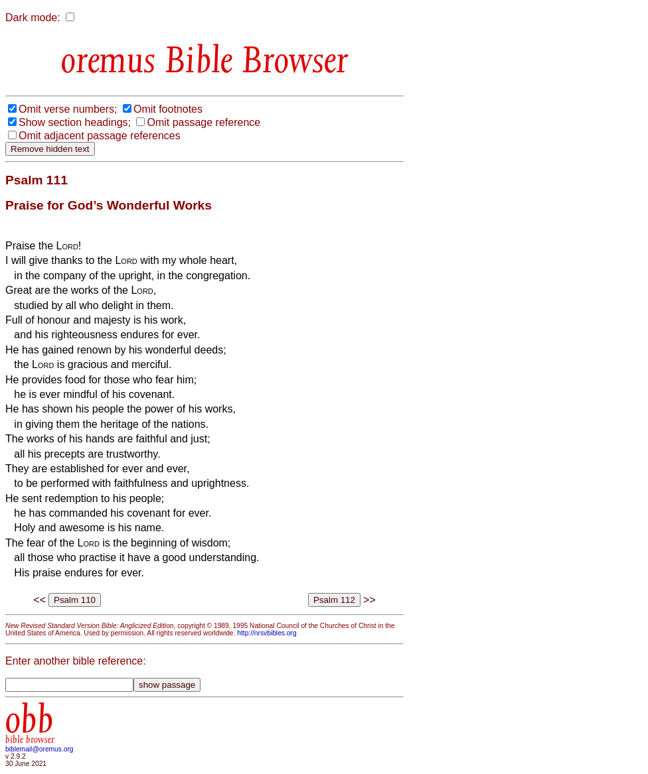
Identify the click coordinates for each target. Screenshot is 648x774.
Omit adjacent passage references (100, 135)
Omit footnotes (167, 109)
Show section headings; (75, 122)
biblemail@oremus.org (39, 749)
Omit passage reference (203, 122)
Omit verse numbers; (68, 109)
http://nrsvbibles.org (266, 633)
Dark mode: (32, 17)
